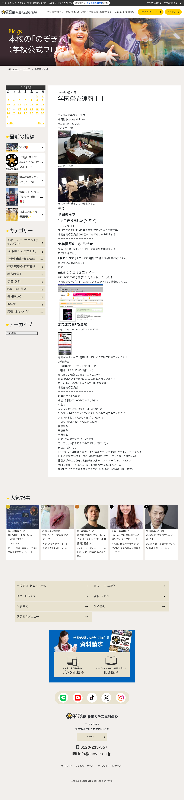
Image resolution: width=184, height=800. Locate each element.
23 (42, 109)
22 (37, 109)
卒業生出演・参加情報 (25, 258)
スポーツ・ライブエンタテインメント (25, 242)
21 (31, 109)
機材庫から (25, 296)
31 (8, 117)
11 (13, 104)
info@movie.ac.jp (92, 752)
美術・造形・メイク (25, 311)
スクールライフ (52, 594)
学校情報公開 (154, 3)
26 (19, 113)
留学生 (25, 304)
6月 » (41, 123)
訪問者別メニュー (173, 3)
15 (37, 104)
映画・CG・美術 (25, 289)
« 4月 (10, 123)
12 (19, 104)
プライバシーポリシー (85, 764)
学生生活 (93, 12)
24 (8, 113)
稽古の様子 (25, 274)
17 (8, 109)
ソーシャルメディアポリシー (110, 764)
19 (19, 109)
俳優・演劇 (25, 281)
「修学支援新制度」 (93, 3)
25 (13, 113)
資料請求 (173, 12)
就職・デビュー (106, 12)
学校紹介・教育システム (58, 12)
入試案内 (119, 12)
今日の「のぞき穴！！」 (25, 251)
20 (25, 109)
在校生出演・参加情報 (25, 266)
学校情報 (130, 12)
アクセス (94, 735)
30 (42, 113)
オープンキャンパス (150, 12)
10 (8, 104)
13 (25, 104)
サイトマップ (66, 764)
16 (42, 104)
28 (31, 113)
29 (37, 113)
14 (31, 104)
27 (25, 113)
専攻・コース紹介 (79, 12)
